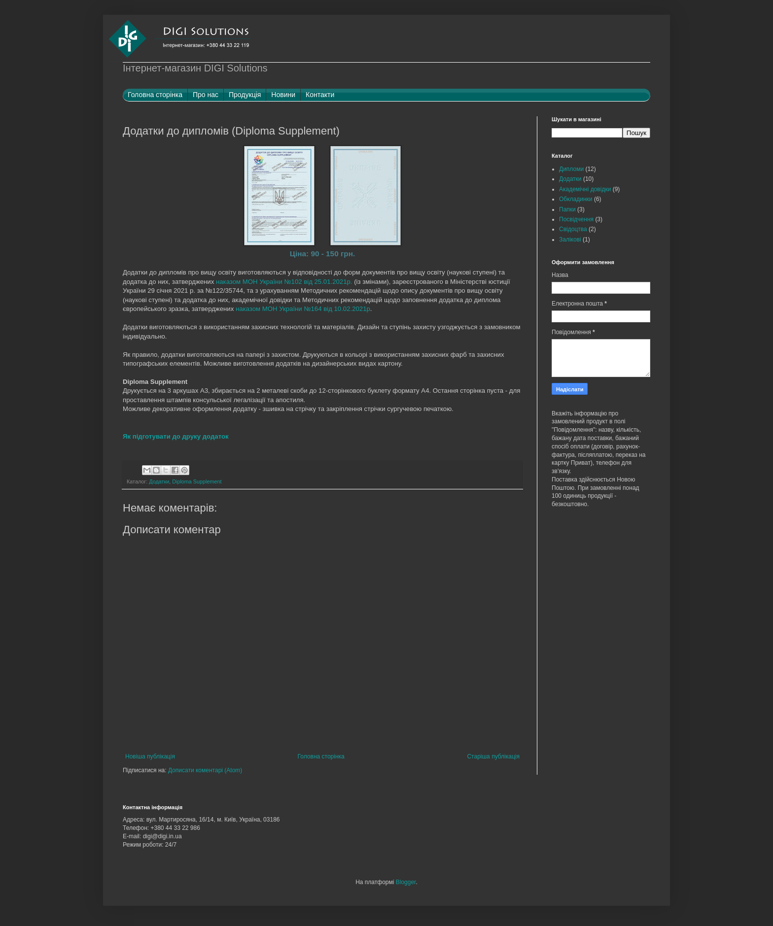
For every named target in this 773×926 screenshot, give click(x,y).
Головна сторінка (321, 756)
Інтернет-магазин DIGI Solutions (195, 68)
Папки (567, 209)
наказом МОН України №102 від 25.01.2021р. (284, 281)
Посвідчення (576, 219)
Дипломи (571, 169)
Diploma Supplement (196, 481)
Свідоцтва (573, 229)
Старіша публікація (493, 756)
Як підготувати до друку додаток (176, 436)
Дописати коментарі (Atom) (205, 770)
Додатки (159, 481)
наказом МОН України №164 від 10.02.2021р (303, 308)
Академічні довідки (585, 189)
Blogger (406, 882)
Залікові (570, 239)
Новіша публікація (150, 756)
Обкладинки (576, 199)
